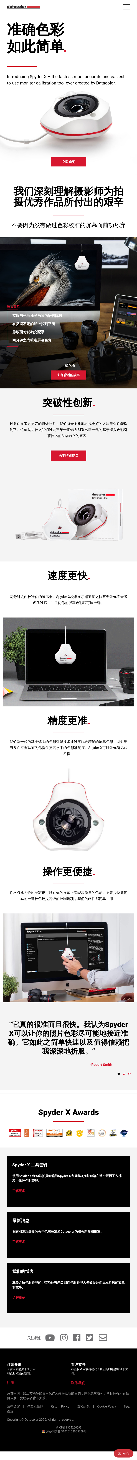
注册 (10, 1383)
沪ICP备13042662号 (68, 1427)
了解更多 (18, 1191)
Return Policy (60, 1406)
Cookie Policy (106, 1406)
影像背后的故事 (68, 375)
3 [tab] (129, 1074)
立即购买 (68, 162)
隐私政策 (83, 1406)
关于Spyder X (68, 455)
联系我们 (78, 1383)
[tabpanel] (68, 1048)
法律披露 (13, 1406)
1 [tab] (119, 1074)
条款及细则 (35, 1406)
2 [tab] (124, 1074)
